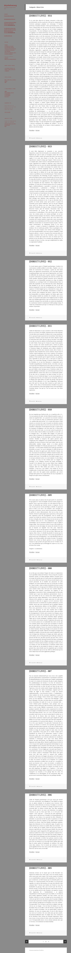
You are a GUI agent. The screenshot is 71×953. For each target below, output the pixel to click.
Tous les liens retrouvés (9, 16)
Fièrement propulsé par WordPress (36, 950)
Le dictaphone (7, 95)
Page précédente (27, 941)
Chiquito (6, 57)
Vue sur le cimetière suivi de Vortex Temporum (10, 53)
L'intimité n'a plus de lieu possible (10, 51)
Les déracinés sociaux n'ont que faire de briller (10, 48)
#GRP (5, 82)
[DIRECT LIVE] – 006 (40, 794)
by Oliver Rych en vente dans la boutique (10, 30)
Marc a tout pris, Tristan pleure (10, 80)
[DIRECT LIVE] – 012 (40, 261)
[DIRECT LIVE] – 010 (40, 409)
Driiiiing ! (7, 96)
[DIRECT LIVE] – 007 (40, 671)
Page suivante (65, 941)
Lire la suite (7, 112)
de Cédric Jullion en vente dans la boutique (10, 24)
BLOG (5, 126)
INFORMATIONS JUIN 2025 (9, 19)
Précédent (31, 130)
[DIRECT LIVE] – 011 (40, 325)
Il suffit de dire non (8, 35)
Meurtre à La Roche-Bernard (10, 59)
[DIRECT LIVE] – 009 (40, 495)
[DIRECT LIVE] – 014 (40, 15)
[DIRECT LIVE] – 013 (40, 146)
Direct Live (40, 138)
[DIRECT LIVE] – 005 (40, 867)
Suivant (38, 130)
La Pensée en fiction (9, 46)
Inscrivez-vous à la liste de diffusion (10, 124)
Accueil (6, 44)
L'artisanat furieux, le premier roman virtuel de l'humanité (10, 69)
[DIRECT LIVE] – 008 (40, 568)
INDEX (6, 91)
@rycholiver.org (10, 5)
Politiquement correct (9, 92)
